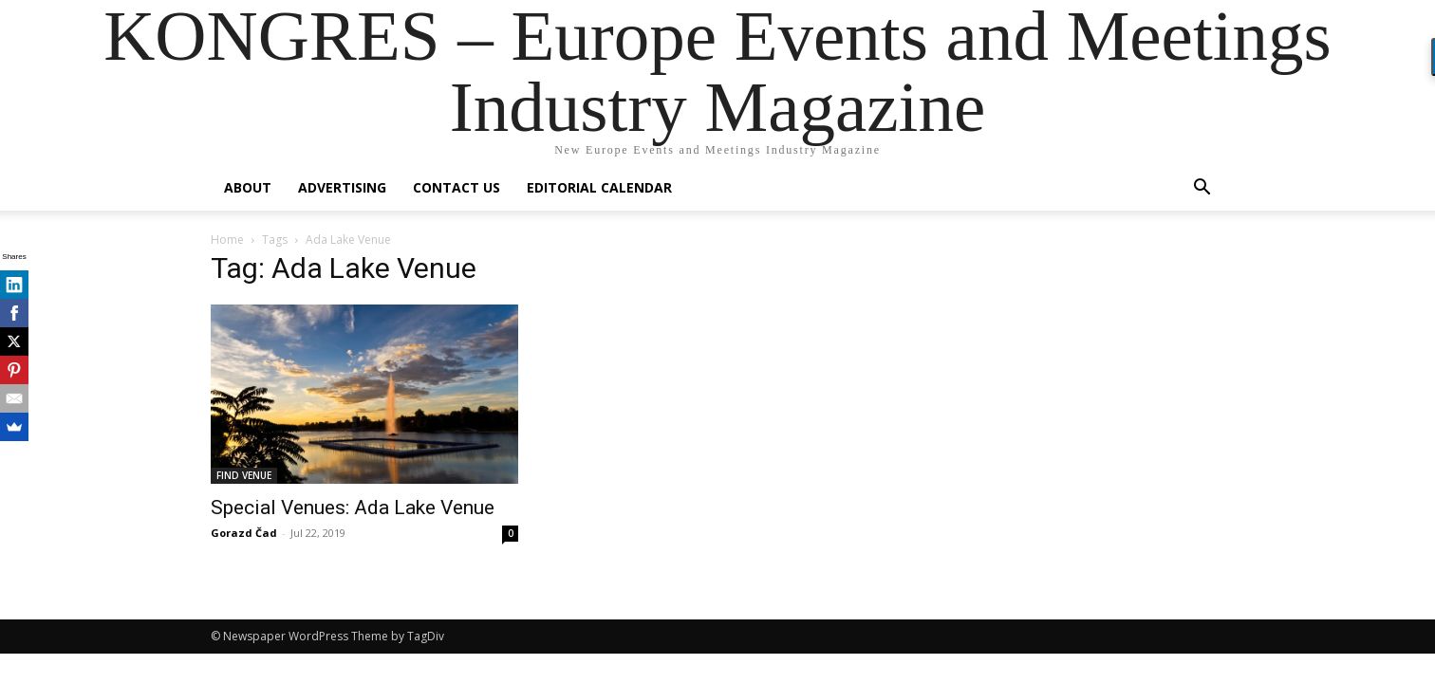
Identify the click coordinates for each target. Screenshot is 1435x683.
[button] (1201, 189)
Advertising (342, 187)
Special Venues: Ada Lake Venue (352, 507)
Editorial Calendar (599, 187)
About (247, 187)
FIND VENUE (243, 475)
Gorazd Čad (244, 533)
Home (227, 239)
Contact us (456, 187)
